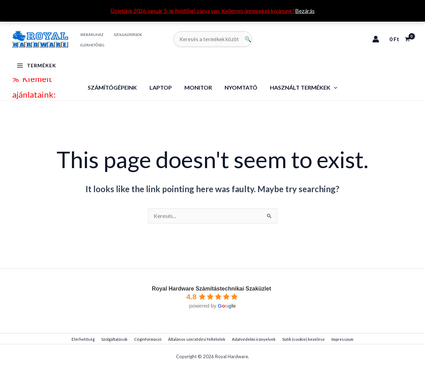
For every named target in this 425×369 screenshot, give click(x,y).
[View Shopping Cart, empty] (399, 39)
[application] (331, 87)
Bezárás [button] (305, 10)
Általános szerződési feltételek (196, 339)
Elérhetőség (88, 339)
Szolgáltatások (117, 339)
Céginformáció (149, 339)
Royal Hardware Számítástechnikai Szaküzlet (211, 289)
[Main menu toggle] (36, 65)
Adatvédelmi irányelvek (251, 339)
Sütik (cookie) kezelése (298, 339)
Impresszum (336, 339)
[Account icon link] (375, 39)
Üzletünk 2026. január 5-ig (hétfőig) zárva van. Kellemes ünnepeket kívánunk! (202, 10)
